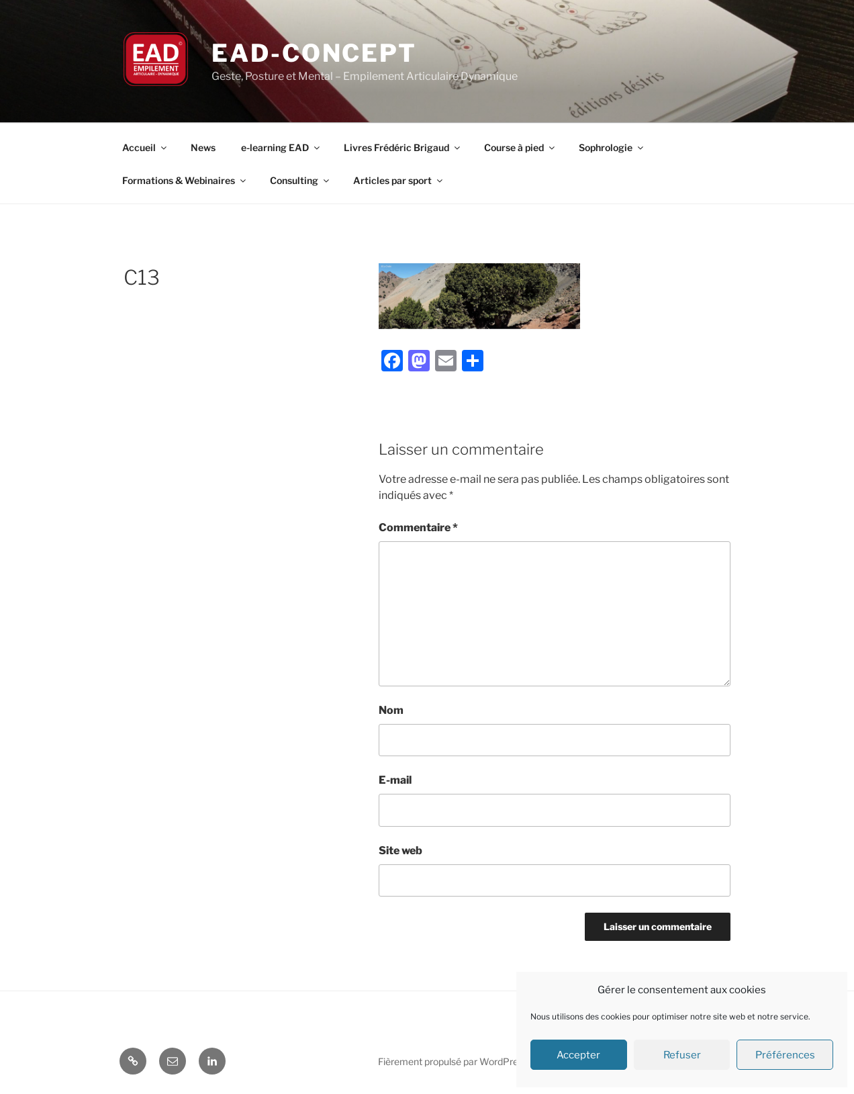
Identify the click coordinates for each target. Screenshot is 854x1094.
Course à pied (520, 147)
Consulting (300, 180)
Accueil (145, 147)
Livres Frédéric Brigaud (403, 147)
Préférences (785, 1055)
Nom (391, 710)
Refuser (682, 1055)
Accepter (578, 1055)
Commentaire (418, 527)
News (203, 147)
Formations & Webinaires (185, 180)
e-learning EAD (281, 147)
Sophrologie (612, 147)
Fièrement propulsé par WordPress (453, 1061)
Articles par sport (398, 180)
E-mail (395, 780)
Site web (400, 850)
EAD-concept (314, 53)
